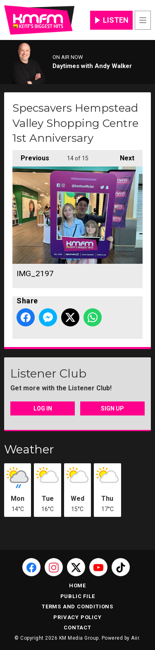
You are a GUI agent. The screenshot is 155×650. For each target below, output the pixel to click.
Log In (42, 408)
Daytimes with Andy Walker (92, 66)
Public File (77, 596)
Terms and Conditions (77, 606)
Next (123, 156)
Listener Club (48, 373)
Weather (29, 449)
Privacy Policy (77, 617)
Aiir (135, 638)
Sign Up (112, 408)
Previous (30, 156)
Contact (77, 627)
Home (77, 585)
